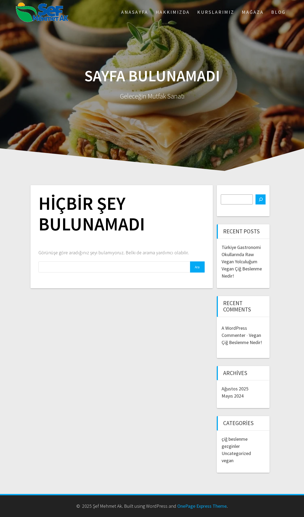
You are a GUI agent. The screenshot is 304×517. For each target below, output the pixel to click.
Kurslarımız (215, 12)
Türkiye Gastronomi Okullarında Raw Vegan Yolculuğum (241, 254)
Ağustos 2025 (235, 389)
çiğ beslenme (235, 439)
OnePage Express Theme (202, 506)
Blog (278, 12)
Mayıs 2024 (233, 396)
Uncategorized (236, 453)
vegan (227, 460)
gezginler (231, 446)
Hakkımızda (173, 12)
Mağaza (253, 12)
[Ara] (260, 199)
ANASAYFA (134, 12)
